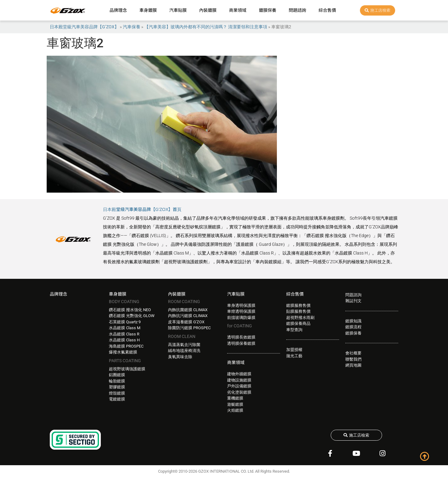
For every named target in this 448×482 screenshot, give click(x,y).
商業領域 (237, 10)
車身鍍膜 (148, 10)
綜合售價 (327, 10)
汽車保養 (131, 26)
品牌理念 (118, 10)
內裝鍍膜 (208, 10)
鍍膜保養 (267, 10)
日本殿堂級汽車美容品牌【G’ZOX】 (84, 26)
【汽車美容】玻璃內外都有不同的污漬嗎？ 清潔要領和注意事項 (205, 26)
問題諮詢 (297, 10)
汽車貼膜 (178, 10)
